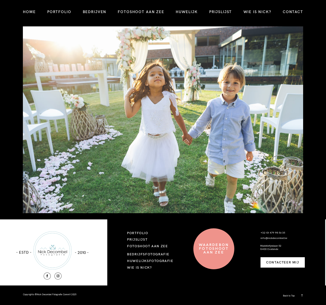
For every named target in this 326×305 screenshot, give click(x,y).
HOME (29, 11)
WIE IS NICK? (257, 11)
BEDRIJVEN (94, 11)
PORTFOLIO (59, 11)
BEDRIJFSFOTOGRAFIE (148, 254)
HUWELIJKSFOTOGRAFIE (150, 261)
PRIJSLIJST (220, 11)
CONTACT (293, 11)
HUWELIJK (187, 11)
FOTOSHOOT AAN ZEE (141, 11)
